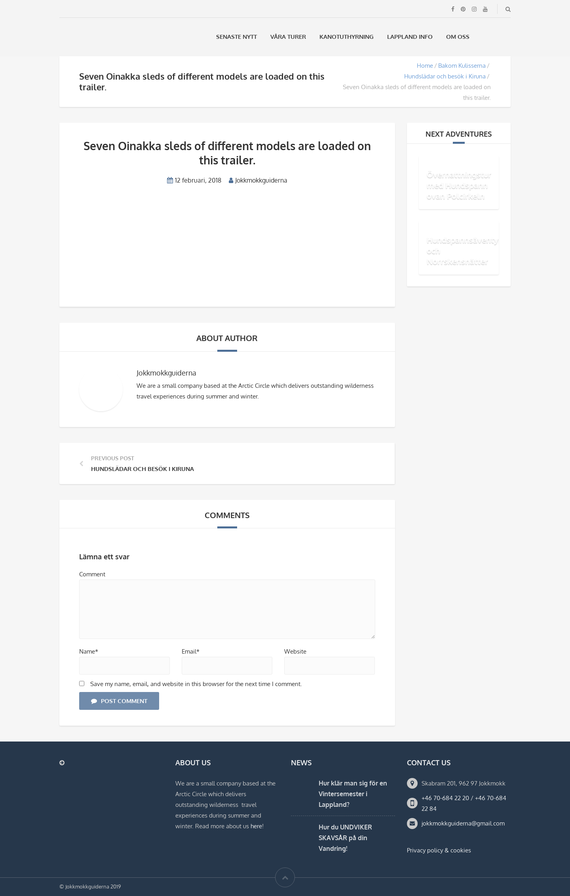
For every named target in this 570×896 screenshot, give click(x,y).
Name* (88, 651)
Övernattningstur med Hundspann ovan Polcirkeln (459, 185)
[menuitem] (486, 36)
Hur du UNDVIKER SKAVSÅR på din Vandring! (345, 837)
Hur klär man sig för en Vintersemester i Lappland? (353, 793)
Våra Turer (288, 36)
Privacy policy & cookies (439, 850)
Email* (191, 651)
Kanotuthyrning (346, 36)
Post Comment (119, 701)
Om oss (457, 36)
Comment (92, 574)
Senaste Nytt (236, 36)
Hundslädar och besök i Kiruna (445, 76)
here (256, 826)
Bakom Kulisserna (462, 65)
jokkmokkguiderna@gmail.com (463, 823)
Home (425, 65)
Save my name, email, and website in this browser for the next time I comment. (196, 684)
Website (295, 651)
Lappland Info (410, 36)
